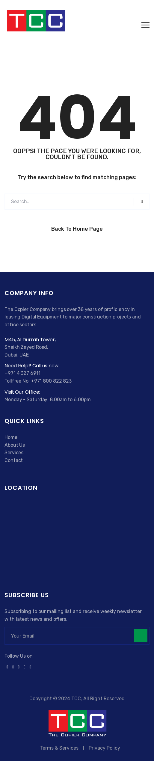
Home (10, 437)
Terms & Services (59, 748)
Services (13, 452)
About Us (14, 445)
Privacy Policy (104, 748)
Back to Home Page (77, 229)
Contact (13, 460)
